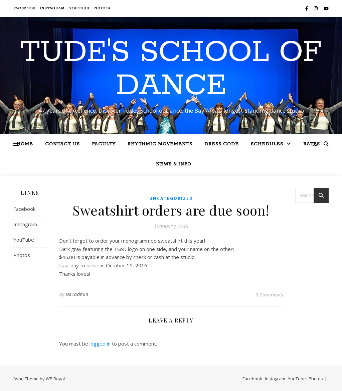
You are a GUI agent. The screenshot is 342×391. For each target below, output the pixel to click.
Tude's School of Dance (171, 69)
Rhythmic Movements (160, 144)
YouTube (79, 8)
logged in (100, 343)
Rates (311, 144)
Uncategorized (171, 198)
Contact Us (62, 144)
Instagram (52, 8)
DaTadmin (77, 294)
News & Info (173, 164)
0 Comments (269, 294)
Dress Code (221, 144)
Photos (102, 8)
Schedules (267, 144)
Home (25, 144)
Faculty (104, 144)
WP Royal (55, 379)
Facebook (24, 8)
